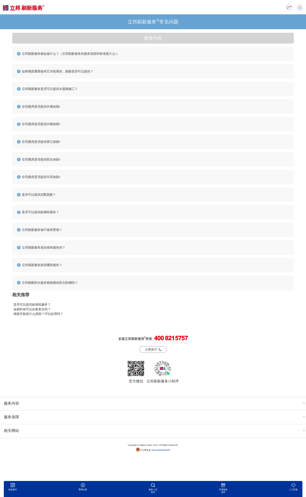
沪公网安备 (153, 450)
